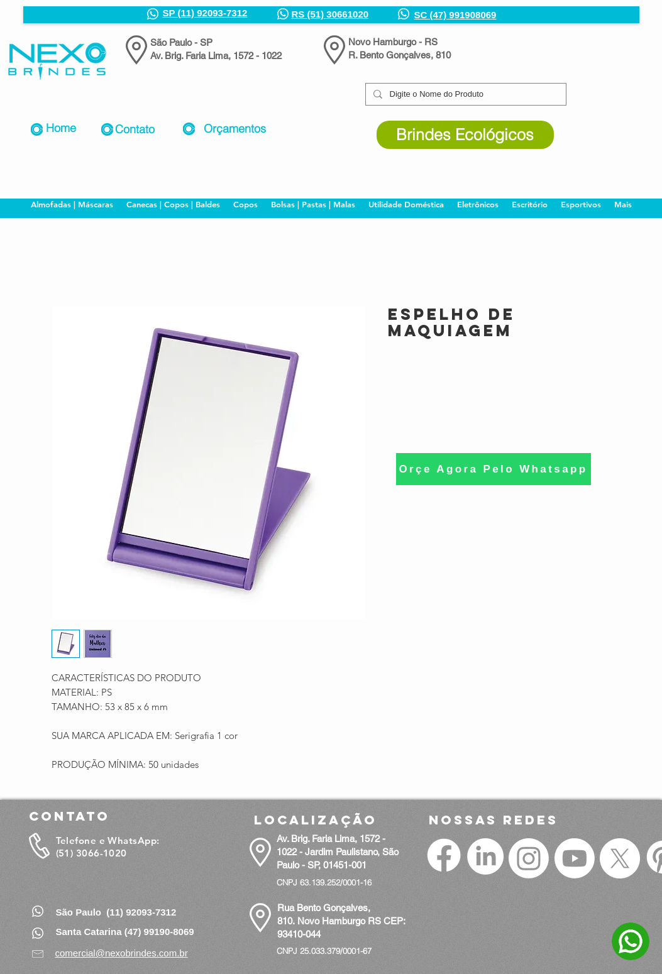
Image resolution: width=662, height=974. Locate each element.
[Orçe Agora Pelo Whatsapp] (493, 469)
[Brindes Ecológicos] (465, 135)
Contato (135, 129)
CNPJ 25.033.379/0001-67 (324, 951)
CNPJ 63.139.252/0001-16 (324, 882)
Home (61, 128)
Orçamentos (235, 128)
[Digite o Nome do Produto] (464, 94)
